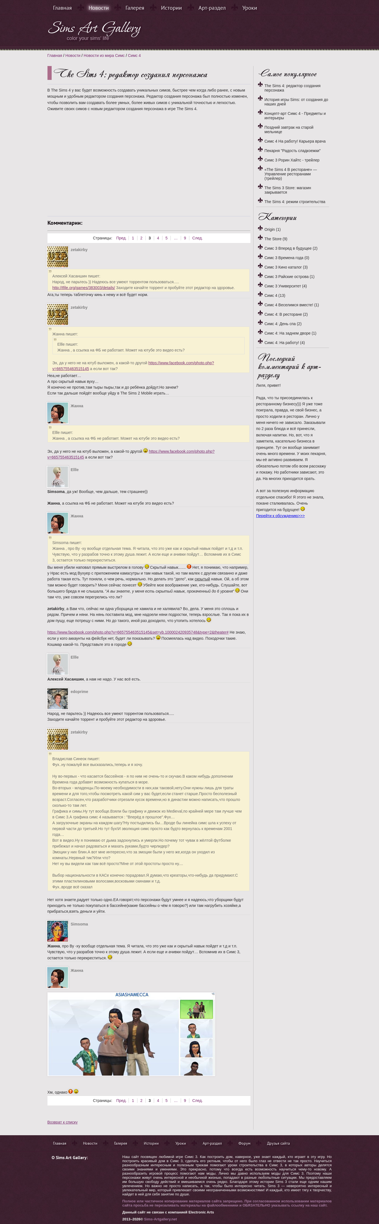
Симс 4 (134, 55)
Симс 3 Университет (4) (286, 286)
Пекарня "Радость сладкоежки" (293, 150)
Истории (171, 7)
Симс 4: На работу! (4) (285, 342)
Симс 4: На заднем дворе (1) (291, 333)
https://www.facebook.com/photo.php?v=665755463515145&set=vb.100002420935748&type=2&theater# (138, 632)
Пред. (121, 238)
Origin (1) (273, 229)
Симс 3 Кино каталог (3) (286, 267)
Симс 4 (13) (275, 295)
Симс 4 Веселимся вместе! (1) (292, 305)
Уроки (249, 7)
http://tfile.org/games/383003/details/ (83, 287)
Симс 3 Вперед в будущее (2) (291, 248)
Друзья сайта (278, 1143)
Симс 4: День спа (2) (283, 324)
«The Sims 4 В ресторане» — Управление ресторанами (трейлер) (291, 174)
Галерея (135, 7)
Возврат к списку (62, 1122)
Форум (244, 1143)
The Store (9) (276, 239)
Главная (62, 7)
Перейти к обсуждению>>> (280, 516)
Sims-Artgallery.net (160, 1219)
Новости (99, 7)
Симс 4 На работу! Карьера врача (295, 141)
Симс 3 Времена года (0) (287, 258)
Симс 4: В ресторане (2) (286, 314)
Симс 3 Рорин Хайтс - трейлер (292, 160)
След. (197, 238)
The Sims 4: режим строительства (295, 201)
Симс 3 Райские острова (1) (290, 276)
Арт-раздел (212, 7)
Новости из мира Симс (104, 55)
